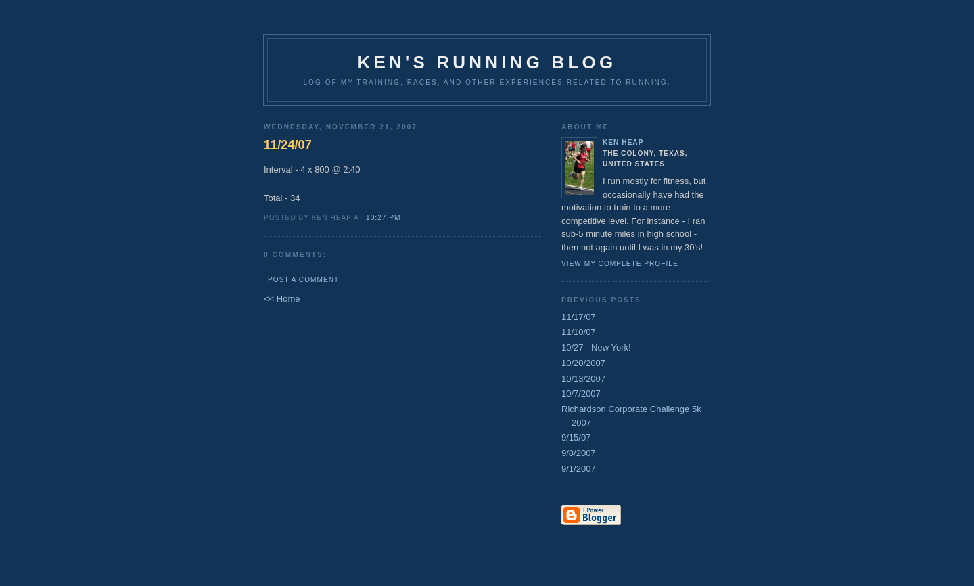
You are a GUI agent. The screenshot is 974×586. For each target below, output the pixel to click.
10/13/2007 (583, 379)
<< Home (282, 299)
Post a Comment (303, 280)
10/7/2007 (581, 393)
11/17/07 (578, 317)
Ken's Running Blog (487, 62)
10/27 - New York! (596, 347)
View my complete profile (619, 263)
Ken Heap (623, 142)
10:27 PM (383, 217)
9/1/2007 (578, 469)
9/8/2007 (578, 453)
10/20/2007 (583, 363)
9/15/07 (575, 437)
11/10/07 (578, 332)
